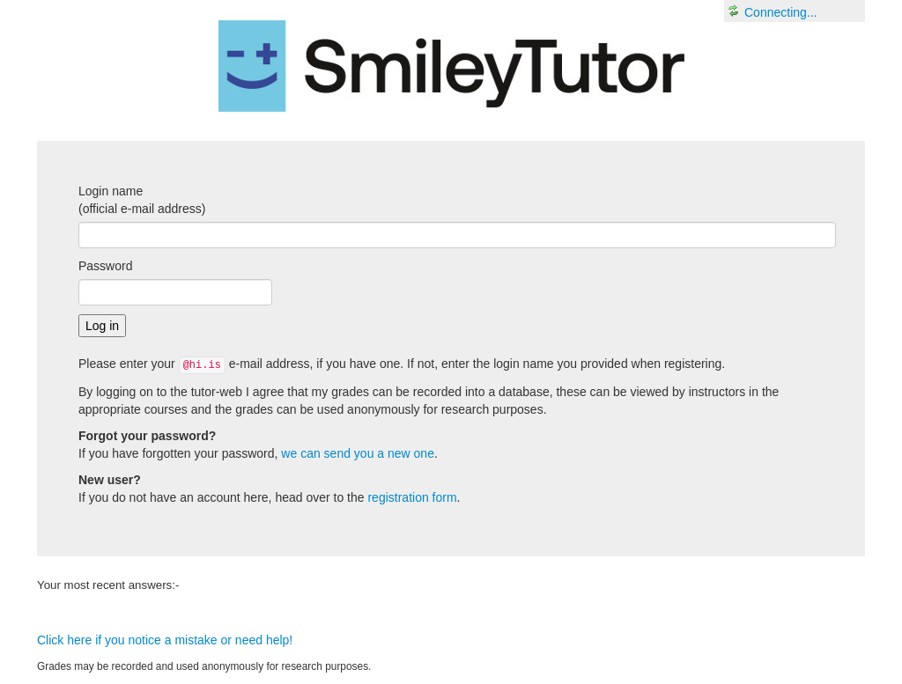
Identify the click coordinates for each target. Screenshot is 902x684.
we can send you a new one (357, 453)
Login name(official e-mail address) (141, 200)
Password (105, 266)
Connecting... (780, 12)
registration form (411, 497)
